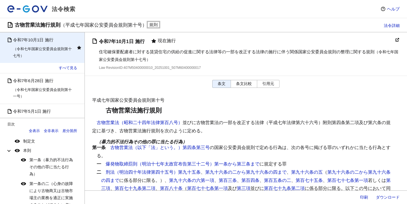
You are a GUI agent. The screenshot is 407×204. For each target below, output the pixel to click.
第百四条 (250, 180)
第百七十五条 (309, 180)
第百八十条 (171, 188)
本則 (27, 150)
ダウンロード (388, 197)
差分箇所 (69, 131)
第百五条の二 (277, 180)
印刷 (364, 197)
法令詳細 (392, 25)
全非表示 (51, 131)
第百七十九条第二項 (135, 188)
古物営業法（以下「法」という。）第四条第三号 (160, 147)
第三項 (243, 188)
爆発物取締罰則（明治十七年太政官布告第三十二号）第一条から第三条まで (182, 164)
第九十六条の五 (307, 172)
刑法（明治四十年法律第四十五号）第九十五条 (153, 172)
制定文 (29, 141)
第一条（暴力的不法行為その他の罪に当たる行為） (51, 167)
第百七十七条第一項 (347, 180)
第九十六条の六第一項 (191, 180)
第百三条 (228, 180)
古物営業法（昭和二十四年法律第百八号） (140, 122)
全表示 (34, 131)
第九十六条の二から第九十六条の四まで (246, 172)
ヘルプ (393, 9)
